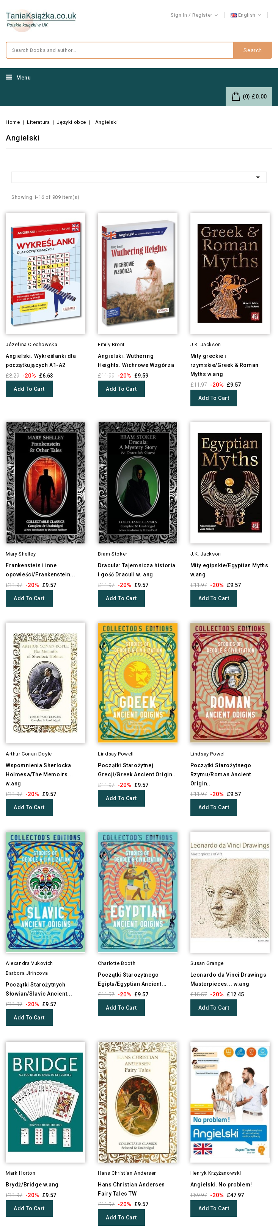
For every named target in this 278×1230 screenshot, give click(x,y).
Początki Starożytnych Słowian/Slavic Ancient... (39, 989)
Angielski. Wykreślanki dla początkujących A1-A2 (41, 360)
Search (252, 50)
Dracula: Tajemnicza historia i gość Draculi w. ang (137, 570)
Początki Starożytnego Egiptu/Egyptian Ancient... (132, 979)
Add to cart (29, 389)
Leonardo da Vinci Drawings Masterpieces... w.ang (228, 979)
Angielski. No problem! (221, 1185)
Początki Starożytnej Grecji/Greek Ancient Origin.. (137, 769)
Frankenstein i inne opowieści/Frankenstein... (40, 570)
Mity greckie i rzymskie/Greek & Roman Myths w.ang (224, 365)
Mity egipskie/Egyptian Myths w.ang (229, 570)
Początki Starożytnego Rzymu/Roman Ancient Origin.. (220, 774)
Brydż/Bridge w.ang (32, 1185)
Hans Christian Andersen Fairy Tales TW (131, 1189)
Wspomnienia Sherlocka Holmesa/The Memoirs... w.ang (39, 774)
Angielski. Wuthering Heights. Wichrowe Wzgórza (136, 360)
